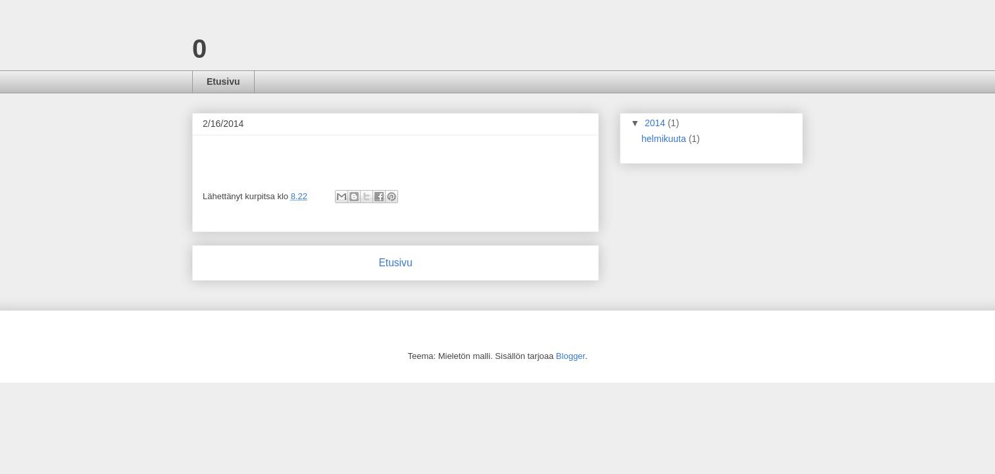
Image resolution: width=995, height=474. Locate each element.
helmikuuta (665, 138)
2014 (656, 123)
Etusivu (223, 81)
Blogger (570, 356)
